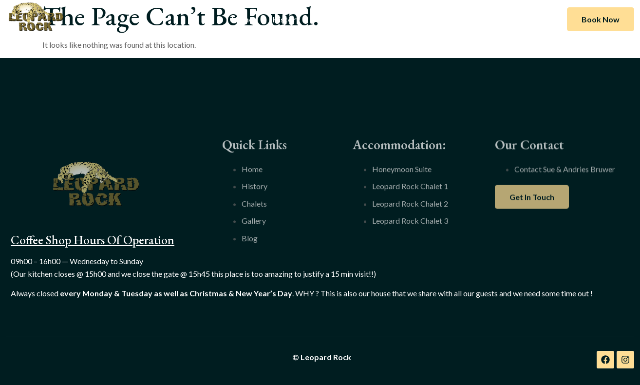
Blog (421, 19)
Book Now (601, 19)
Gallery (380, 19)
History (287, 19)
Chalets (334, 19)
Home (242, 19)
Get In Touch (531, 210)
